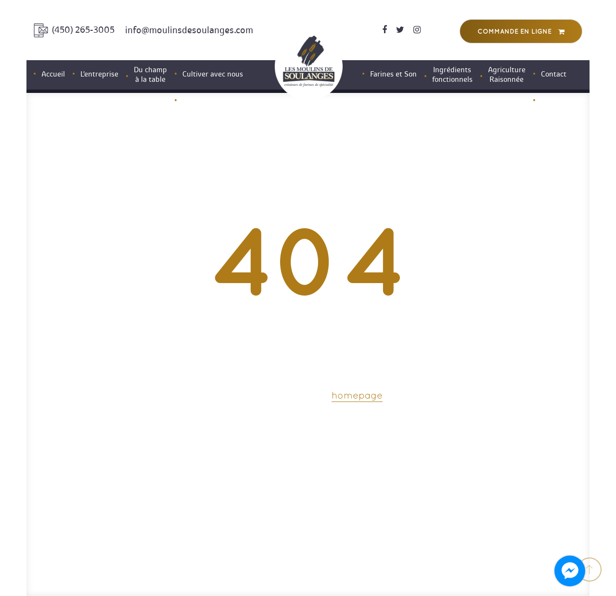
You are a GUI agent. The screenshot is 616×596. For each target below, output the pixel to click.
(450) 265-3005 (83, 30)
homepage (357, 396)
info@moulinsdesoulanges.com (189, 30)
